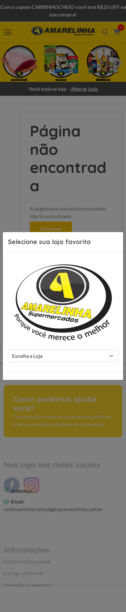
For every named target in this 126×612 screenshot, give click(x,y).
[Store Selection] (63, 356)
